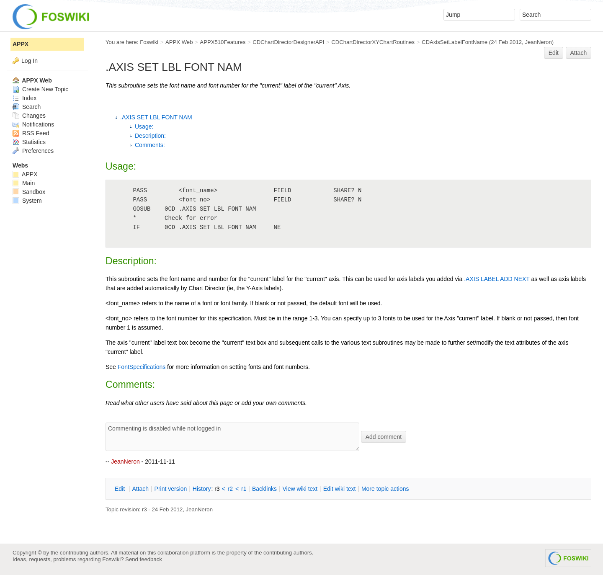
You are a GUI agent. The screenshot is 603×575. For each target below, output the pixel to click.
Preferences (33, 150)
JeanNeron (125, 461)
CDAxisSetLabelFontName (454, 42)
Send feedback (143, 559)
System (27, 200)
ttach (140, 488)
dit (120, 488)
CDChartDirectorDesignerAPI (288, 42)
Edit (554, 52)
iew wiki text (299, 488)
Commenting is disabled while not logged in (232, 437)
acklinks (264, 488)
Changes (29, 115)
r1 (243, 488)
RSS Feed (31, 133)
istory (202, 488)
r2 (230, 488)
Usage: (144, 126)
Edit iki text (339, 488)
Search (27, 106)
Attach (578, 52)
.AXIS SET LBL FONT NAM (156, 117)
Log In (29, 60)
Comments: (150, 145)
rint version (171, 488)
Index (24, 98)
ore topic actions (385, 488)
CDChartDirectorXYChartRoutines (373, 42)
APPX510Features (222, 42)
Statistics (29, 142)
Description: (150, 135)
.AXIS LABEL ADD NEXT (496, 279)
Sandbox (29, 191)
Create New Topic (40, 89)
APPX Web (179, 42)
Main (24, 183)
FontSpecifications (141, 367)
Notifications (33, 124)
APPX (20, 44)
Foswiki (149, 42)
